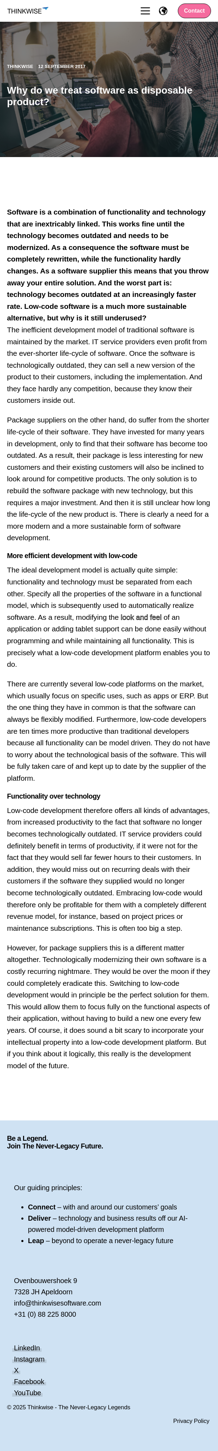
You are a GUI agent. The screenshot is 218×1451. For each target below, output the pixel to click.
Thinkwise (21, 66)
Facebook (29, 1381)
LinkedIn (27, 1348)
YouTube (27, 1393)
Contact (194, 11)
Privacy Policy (191, 1421)
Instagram (29, 1359)
